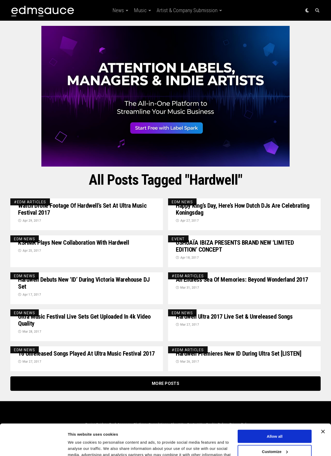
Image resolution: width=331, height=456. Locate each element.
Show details (80, 446)
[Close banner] (323, 402)
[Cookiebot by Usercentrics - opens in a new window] (33, 446)
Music (140, 10)
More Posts (165, 383)
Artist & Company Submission (187, 10)
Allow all (275, 407)
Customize (275, 422)
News (118, 10)
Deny (275, 437)
